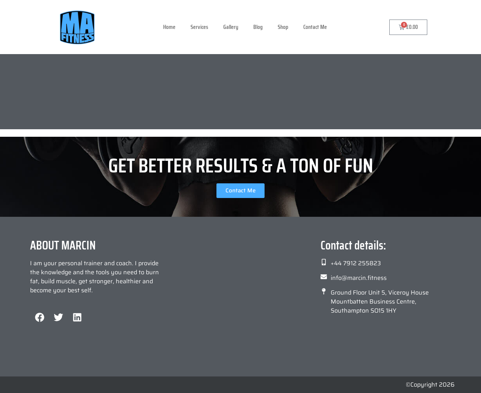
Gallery (230, 27)
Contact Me (315, 27)
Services (199, 27)
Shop (283, 27)
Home (169, 27)
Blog (258, 27)
